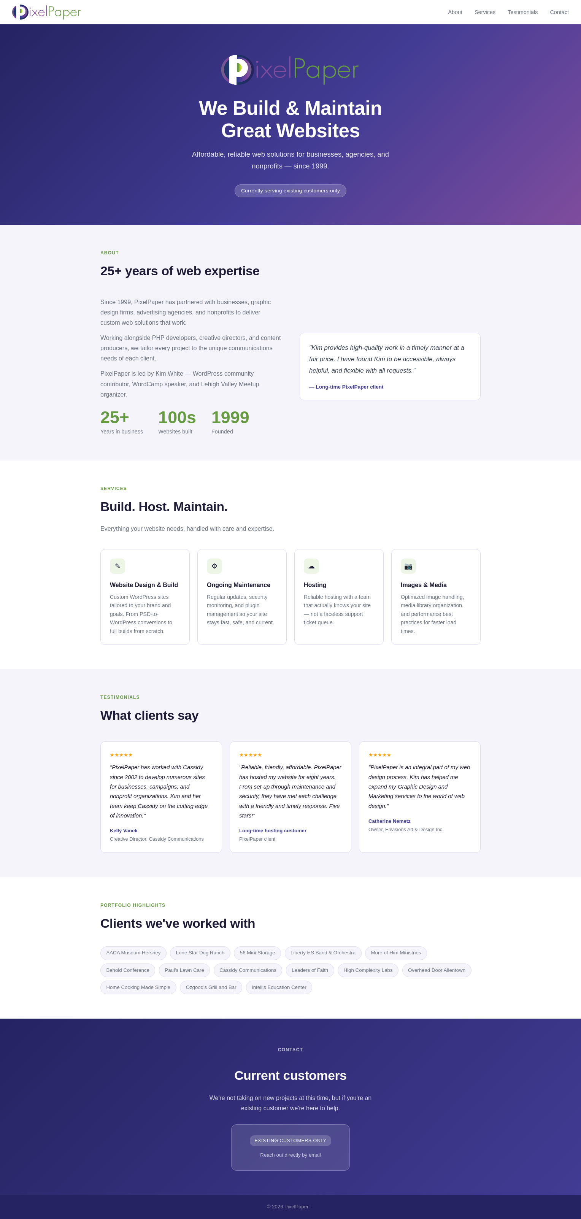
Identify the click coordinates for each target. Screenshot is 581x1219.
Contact (559, 12)
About (455, 12)
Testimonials (523, 12)
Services (485, 12)
